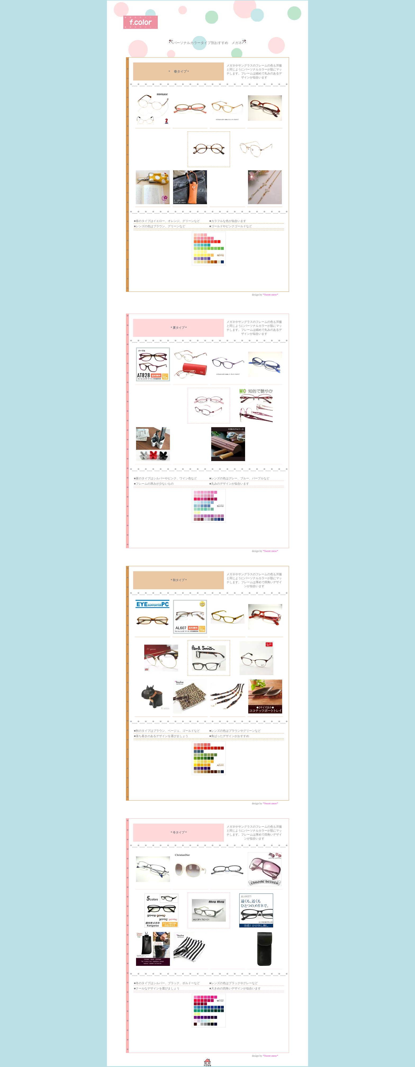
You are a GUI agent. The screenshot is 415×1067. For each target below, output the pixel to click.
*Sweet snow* (270, 294)
